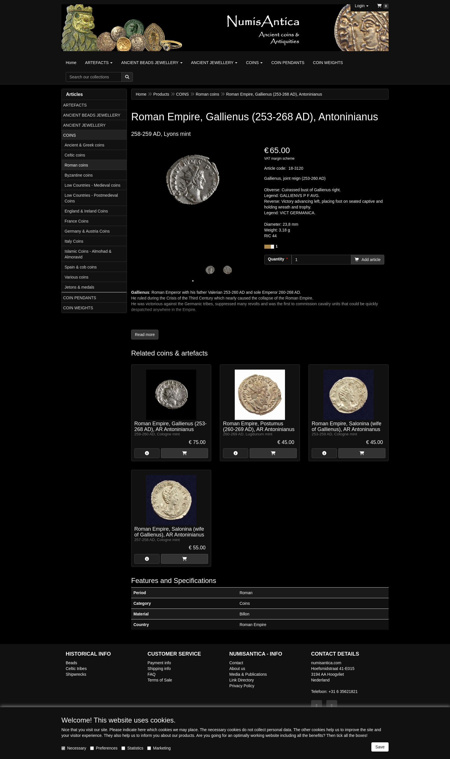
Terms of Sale (160, 680)
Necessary (73, 748)
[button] (361, 5)
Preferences (103, 748)
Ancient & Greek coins (84, 145)
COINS (69, 135)
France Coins (76, 221)
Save (380, 747)
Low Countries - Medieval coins (93, 185)
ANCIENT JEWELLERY (84, 125)
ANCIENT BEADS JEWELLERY (91, 115)
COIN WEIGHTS (78, 308)
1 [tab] (193, 281)
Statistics (132, 748)
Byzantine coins (79, 175)
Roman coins (76, 165)
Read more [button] (145, 334)
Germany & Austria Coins (87, 231)
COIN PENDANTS (79, 298)
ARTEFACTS (75, 105)
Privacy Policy (241, 685)
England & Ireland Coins (86, 211)
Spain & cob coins (81, 267)
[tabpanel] (210, 270)
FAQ (152, 674)
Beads (71, 662)
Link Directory (241, 680)
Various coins (76, 277)
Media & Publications (248, 674)
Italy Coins (74, 241)
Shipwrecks (76, 674)
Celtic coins (75, 155)
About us (237, 668)
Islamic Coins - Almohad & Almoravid (88, 254)
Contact (236, 662)
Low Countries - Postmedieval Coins (91, 198)
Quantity (276, 259)
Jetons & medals (79, 287)
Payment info (159, 662)
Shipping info (159, 668)
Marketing (158, 748)
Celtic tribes (76, 668)
